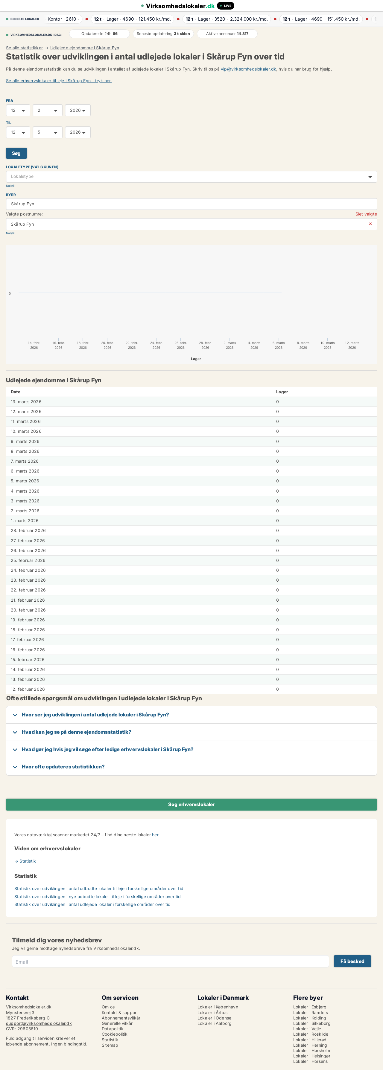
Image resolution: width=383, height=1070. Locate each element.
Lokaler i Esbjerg (309, 1006)
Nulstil (10, 185)
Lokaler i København (217, 1006)
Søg (16, 153)
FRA (9, 100)
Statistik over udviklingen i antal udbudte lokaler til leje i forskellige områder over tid (98, 888)
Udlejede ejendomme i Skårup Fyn (84, 47)
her (155, 834)
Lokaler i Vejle (307, 1028)
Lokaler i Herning (310, 1045)
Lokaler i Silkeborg (312, 1023)
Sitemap (110, 1045)
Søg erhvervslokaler (191, 804)
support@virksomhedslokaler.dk (39, 1023)
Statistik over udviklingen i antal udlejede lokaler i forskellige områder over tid (92, 904)
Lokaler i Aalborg (214, 1023)
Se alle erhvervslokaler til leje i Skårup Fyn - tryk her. (59, 80)
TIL (9, 122)
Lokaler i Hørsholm (311, 1050)
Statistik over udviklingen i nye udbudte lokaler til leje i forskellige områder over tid (97, 896)
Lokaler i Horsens (310, 1061)
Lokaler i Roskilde (311, 1034)
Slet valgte (366, 213)
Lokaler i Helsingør (311, 1055)
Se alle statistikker (24, 47)
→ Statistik (25, 860)
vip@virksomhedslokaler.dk (248, 68)
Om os (108, 1006)
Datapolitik (112, 1028)
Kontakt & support (120, 1012)
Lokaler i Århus (212, 1012)
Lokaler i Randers (310, 1012)
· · (60, 19)
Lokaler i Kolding (309, 1017)
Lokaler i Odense (214, 1017)
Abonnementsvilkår (121, 1017)
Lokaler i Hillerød (310, 1039)
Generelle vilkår (117, 1023)
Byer (11, 194)
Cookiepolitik (115, 1034)
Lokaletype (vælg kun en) (32, 167)
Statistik (110, 1039)
